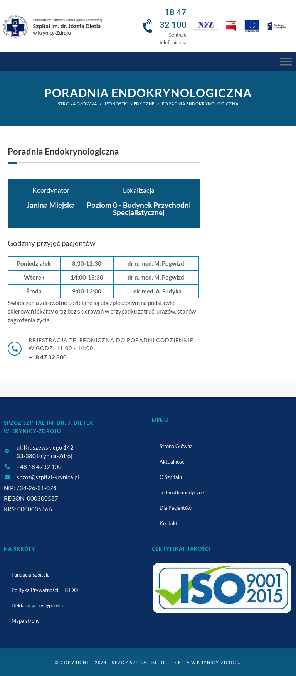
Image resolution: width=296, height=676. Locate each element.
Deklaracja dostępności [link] (37, 605)
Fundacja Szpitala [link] (31, 574)
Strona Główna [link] (176, 446)
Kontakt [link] (169, 523)
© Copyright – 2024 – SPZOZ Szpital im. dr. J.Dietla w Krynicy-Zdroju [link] (148, 662)
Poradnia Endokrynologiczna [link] (200, 103)
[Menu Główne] (286, 61)
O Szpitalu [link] (171, 477)
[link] (52, 26)
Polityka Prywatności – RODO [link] (45, 590)
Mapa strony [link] (26, 621)
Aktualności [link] (172, 462)
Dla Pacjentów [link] (176, 508)
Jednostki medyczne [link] (182, 492)
